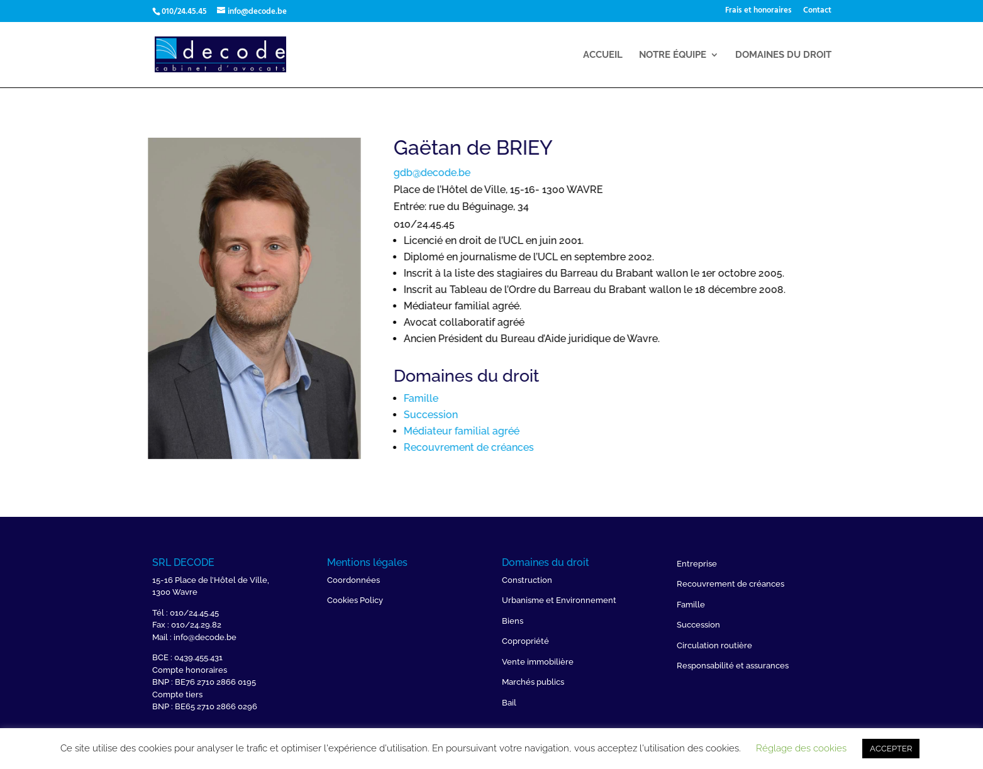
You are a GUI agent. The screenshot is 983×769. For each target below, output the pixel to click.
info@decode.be (205, 637)
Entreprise (697, 563)
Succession (497, 415)
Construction (527, 580)
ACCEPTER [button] (891, 748)
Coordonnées (353, 580)
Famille (487, 398)
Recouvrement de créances (535, 447)
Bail (509, 702)
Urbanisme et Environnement (559, 600)
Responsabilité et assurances (733, 665)
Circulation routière (714, 645)
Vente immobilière (538, 662)
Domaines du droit (783, 55)
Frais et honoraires (758, 11)
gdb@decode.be (498, 173)
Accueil (603, 55)
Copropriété (525, 641)
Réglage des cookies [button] (801, 748)
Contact (817, 11)
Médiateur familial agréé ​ (529, 431)
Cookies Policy (355, 600)
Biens (512, 621)
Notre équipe (672, 55)
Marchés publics (533, 682)
